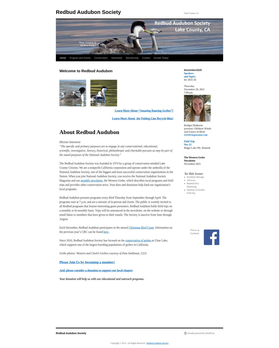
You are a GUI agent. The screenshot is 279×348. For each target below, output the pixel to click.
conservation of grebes (138, 240)
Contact (146, 58)
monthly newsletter (91, 180)
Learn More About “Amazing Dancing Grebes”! (144, 110)
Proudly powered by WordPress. (201, 333)
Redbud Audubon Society (88, 12)
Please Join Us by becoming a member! (87, 262)
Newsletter (116, 58)
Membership (132, 58)
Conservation (101, 58)
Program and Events (80, 58)
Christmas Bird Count (141, 227)
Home (63, 58)
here (106, 231)
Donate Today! (161, 58)
